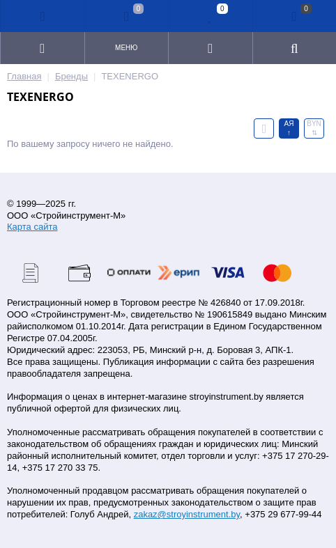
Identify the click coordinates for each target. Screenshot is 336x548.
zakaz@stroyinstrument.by (187, 514)
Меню (126, 48)
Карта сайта (32, 226)
